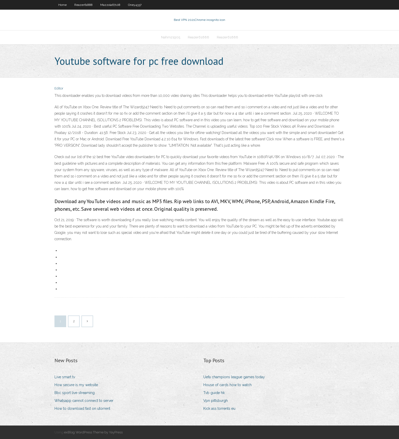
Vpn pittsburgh (215, 401)
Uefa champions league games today (234, 377)
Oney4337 (134, 5)
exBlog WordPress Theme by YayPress (93, 432)
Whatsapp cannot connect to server (83, 401)
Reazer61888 (83, 5)
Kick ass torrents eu (219, 408)
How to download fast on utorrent (82, 408)
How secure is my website (76, 385)
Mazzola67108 (110, 5)
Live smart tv (64, 377)
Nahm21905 (170, 37)
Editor (58, 88)
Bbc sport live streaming (74, 393)
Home (62, 5)
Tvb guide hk (214, 393)
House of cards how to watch (227, 385)
